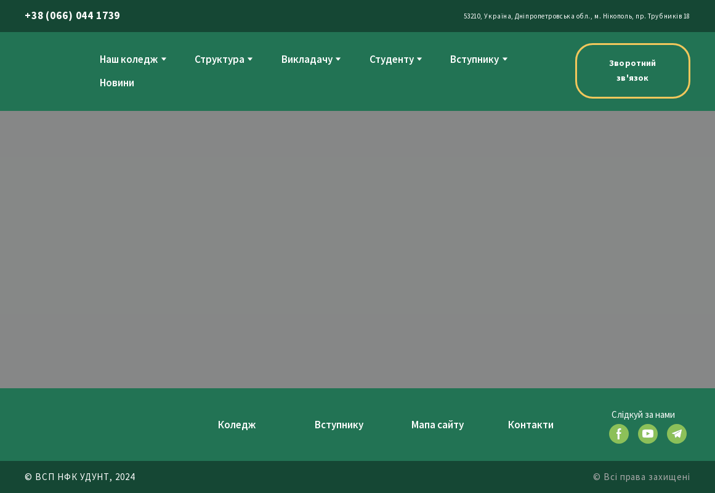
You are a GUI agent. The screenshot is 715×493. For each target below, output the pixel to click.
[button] (632, 71)
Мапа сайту (437, 424)
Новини (117, 82)
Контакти (531, 424)
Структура (219, 59)
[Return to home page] (50, 70)
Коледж (237, 424)
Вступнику (474, 59)
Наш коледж (129, 59)
